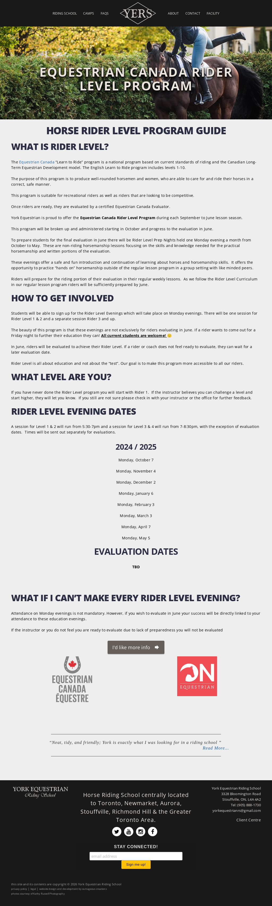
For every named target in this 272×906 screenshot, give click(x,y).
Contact (192, 13)
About (173, 13)
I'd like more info (131, 647)
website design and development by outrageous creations (73, 889)
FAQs (105, 13)
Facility (213, 13)
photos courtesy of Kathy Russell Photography (38, 893)
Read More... (216, 748)
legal (33, 889)
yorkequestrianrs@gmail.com (236, 810)
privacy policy (19, 889)
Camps (88, 13)
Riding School (65, 13)
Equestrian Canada (36, 161)
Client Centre (248, 819)
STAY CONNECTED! (136, 846)
